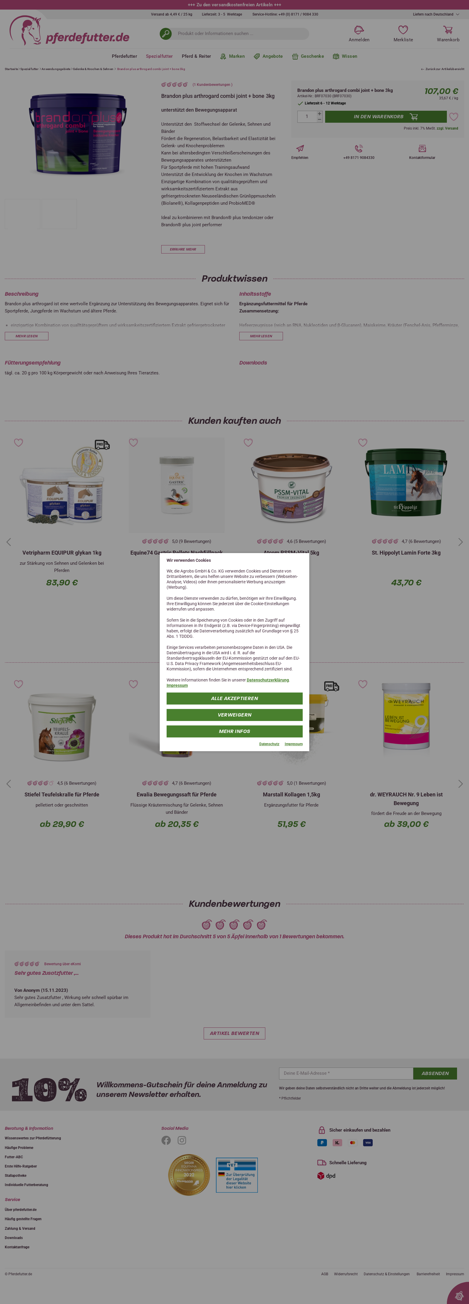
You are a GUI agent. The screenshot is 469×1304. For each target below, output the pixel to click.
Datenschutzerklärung (268, 680)
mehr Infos (234, 731)
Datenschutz (269, 744)
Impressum (177, 685)
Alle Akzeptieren (234, 698)
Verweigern (235, 715)
